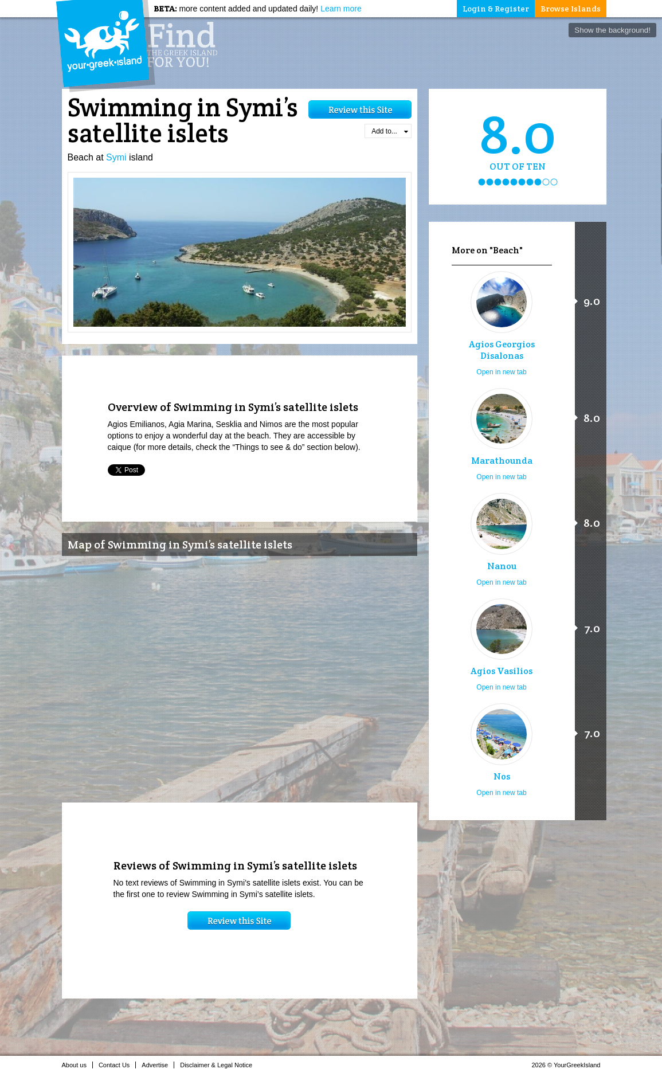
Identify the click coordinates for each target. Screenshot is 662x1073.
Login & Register (496, 8)
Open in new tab (501, 372)
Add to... (389, 131)
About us (77, 1065)
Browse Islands (570, 8)
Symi (116, 157)
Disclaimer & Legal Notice (219, 1065)
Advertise (158, 1065)
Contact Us (117, 1065)
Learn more (341, 8)
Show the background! (612, 30)
